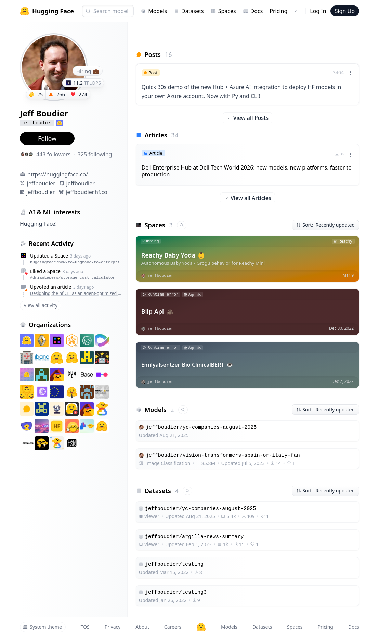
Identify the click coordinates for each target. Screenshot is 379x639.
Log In (318, 11)
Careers (172, 627)
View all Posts (247, 118)
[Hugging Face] (201, 627)
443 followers (53, 154)
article (64, 287)
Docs (253, 11)
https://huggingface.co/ (57, 174)
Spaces (223, 11)
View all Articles (247, 198)
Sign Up (345, 11)
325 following (95, 154)
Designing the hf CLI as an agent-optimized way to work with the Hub (77, 293)
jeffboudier (41, 183)
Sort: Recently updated (325, 225)
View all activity (40, 305)
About (142, 627)
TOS (85, 627)
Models (154, 11)
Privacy (113, 627)
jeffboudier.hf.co (86, 192)
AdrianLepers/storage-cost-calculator (72, 277)
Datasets (189, 11)
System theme (42, 627)
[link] (247, 84)
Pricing (278, 11)
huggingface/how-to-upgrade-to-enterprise (77, 262)
